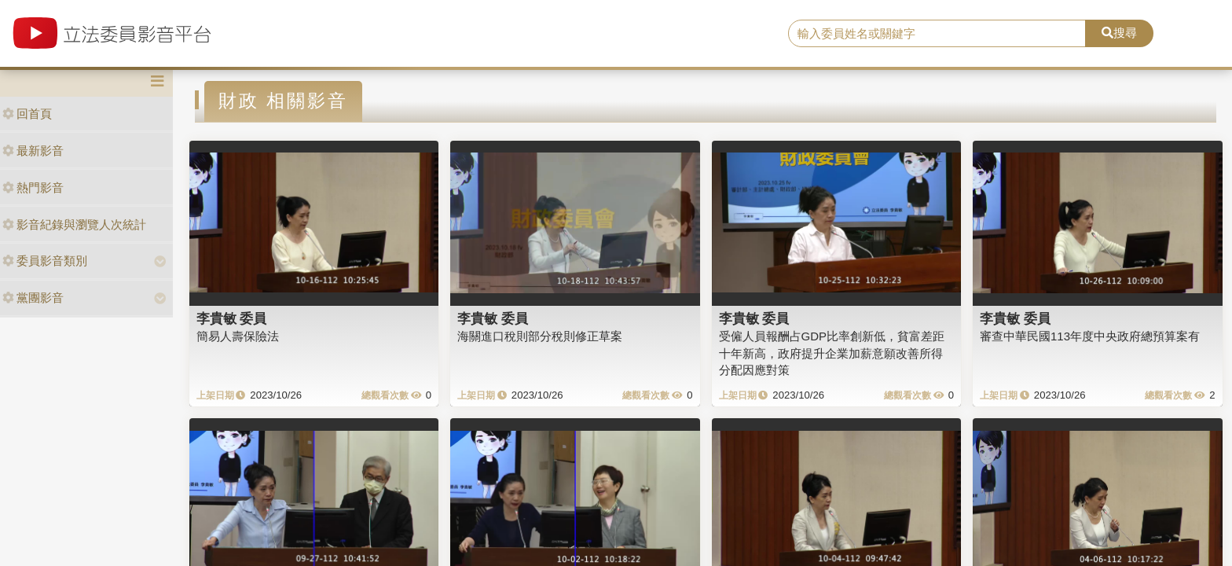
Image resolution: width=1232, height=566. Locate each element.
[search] (937, 34)
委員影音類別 (44, 260)
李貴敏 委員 (231, 318)
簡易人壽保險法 (237, 336)
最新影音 (33, 150)
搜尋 (1119, 32)
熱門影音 (33, 187)
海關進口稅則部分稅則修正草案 (539, 336)
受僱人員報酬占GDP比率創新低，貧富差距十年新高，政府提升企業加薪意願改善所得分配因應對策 (832, 353)
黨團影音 (33, 297)
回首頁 (27, 113)
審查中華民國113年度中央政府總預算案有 (1090, 336)
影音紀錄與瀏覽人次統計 (74, 224)
